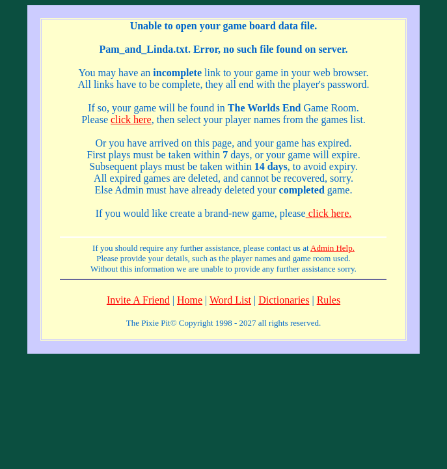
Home (189, 300)
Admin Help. (332, 248)
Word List (230, 300)
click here (131, 119)
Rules (328, 300)
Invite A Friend (138, 300)
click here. (329, 213)
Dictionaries (283, 300)
